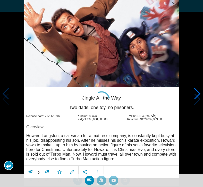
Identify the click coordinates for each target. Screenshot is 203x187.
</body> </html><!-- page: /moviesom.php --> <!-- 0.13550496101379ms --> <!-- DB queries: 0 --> (101, 93)
